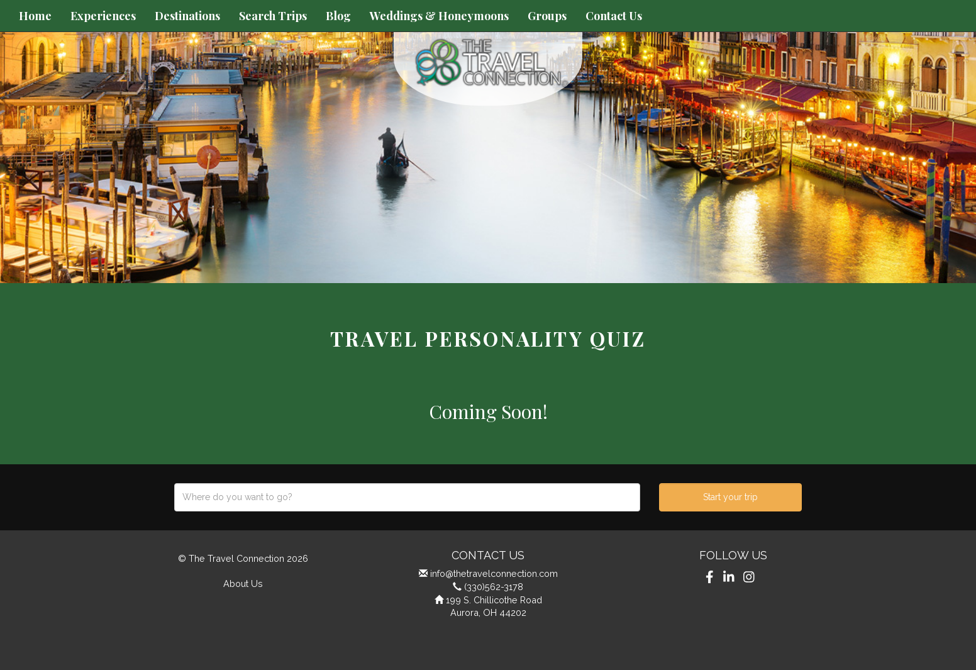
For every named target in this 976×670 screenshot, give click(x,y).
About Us (243, 583)
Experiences (103, 15)
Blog (338, 15)
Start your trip (730, 497)
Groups (547, 15)
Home (35, 15)
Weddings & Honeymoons (439, 15)
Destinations (187, 15)
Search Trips (273, 15)
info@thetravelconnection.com (494, 573)
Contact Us (613, 15)
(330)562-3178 (493, 586)
